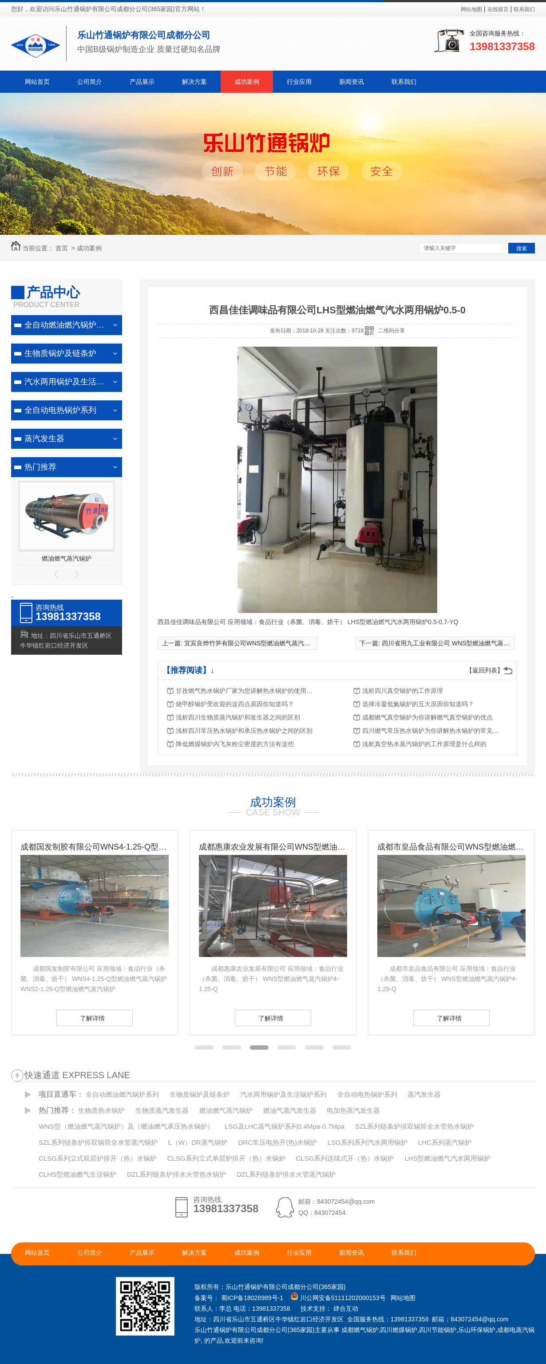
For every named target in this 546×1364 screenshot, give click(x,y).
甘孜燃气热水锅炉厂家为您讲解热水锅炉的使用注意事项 (247, 690)
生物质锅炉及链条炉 (60, 353)
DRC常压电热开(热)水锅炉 (277, 1142)
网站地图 (471, 9)
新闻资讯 (351, 81)
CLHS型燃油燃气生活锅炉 (77, 1174)
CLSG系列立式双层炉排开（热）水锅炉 (98, 1158)
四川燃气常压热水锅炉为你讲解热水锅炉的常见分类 (433, 730)
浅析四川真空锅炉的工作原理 (402, 690)
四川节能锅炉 (437, 1329)
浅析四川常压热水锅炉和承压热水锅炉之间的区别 (244, 730)
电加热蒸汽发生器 (353, 1110)
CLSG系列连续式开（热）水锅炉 (345, 1158)
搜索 (521, 248)
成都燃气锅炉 (360, 1329)
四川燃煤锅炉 (398, 1329)
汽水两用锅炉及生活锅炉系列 (71, 381)
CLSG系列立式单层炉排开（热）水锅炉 (226, 1158)
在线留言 (498, 9)
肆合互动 (345, 1308)
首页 (61, 248)
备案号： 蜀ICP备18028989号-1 (238, 1297)
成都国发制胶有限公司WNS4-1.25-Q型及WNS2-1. (94, 846)
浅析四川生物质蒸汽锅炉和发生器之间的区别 (238, 717)
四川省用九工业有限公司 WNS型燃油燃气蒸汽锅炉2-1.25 (461, 643)
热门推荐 (40, 467)
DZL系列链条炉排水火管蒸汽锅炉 (286, 1174)
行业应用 (299, 81)
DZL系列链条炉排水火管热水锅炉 (176, 1174)
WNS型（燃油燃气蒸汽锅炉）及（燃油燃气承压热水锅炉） (126, 1126)
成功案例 (246, 81)
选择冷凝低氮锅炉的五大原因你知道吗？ (418, 704)
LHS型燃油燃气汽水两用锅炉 (447, 1158)
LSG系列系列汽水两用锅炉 (368, 1142)
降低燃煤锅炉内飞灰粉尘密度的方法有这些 (235, 743)
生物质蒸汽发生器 (162, 1110)
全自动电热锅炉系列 (60, 410)
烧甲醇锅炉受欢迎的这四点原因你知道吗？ (235, 704)
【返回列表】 (484, 670)
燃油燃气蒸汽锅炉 (66, 558)
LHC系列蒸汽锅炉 (444, 1142)
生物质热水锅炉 (101, 1110)
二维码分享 (391, 331)
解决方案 (194, 81)
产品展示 (142, 81)
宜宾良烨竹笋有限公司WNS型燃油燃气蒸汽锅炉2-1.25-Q (262, 643)
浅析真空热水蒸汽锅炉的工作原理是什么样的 (424, 743)
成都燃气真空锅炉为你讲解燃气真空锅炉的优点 (427, 717)
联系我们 (524, 9)
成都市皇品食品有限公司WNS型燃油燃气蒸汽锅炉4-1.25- (451, 846)
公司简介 (89, 81)
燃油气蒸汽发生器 (290, 1110)
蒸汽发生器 (44, 438)
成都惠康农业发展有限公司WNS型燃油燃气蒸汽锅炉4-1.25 (273, 846)
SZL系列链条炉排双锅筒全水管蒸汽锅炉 (98, 1142)
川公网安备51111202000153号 (343, 1297)
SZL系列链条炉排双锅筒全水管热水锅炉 (414, 1126)
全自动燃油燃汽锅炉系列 (68, 324)
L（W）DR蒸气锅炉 (197, 1142)
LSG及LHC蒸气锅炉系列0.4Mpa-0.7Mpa (284, 1126)
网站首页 (37, 81)
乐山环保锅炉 (476, 1329)
